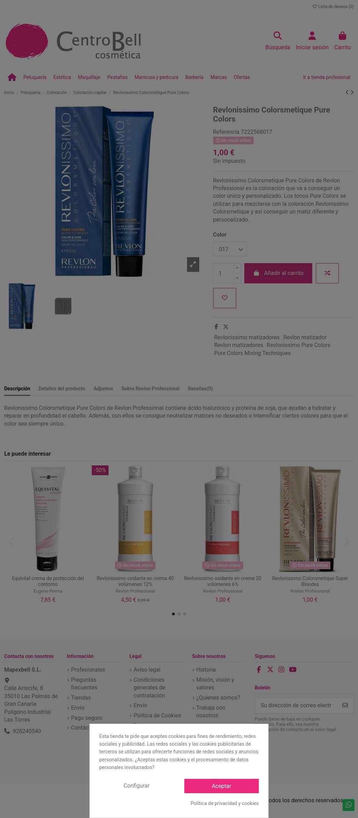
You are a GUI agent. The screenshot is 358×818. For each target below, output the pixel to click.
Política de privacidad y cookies (225, 803)
